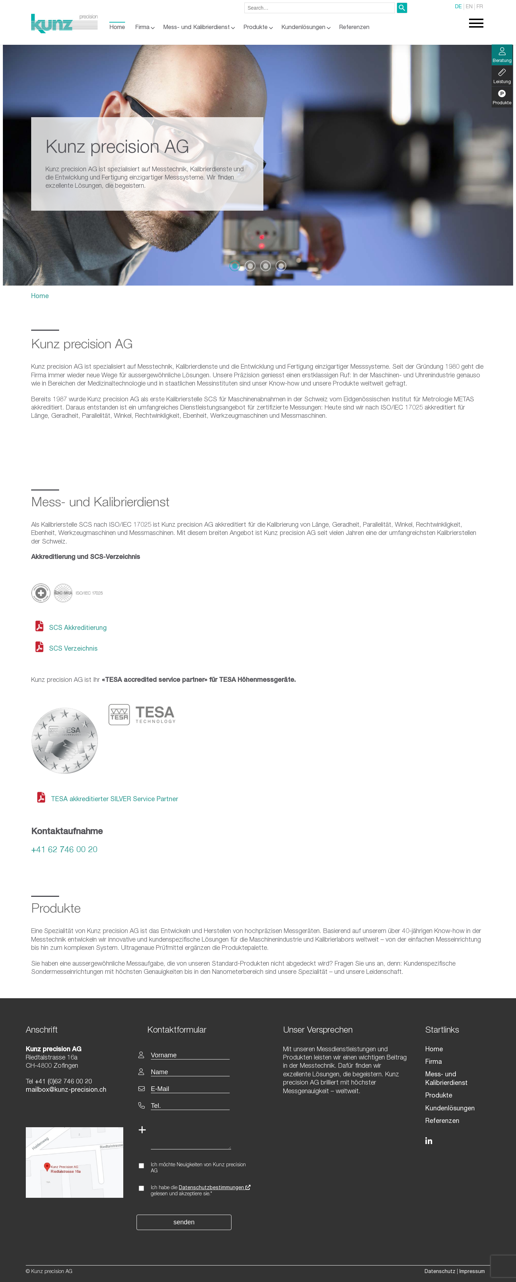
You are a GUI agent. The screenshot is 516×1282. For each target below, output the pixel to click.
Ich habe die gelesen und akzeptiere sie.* (200, 1191)
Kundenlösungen (303, 28)
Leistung (502, 77)
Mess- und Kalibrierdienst (196, 28)
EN (469, 7)
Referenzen (354, 28)
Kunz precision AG (82, 345)
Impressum (472, 1271)
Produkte (255, 28)
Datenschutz (440, 1271)
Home (117, 28)
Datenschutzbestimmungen (214, 1188)
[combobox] (319, 8)
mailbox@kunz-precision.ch (66, 1090)
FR (480, 7)
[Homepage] (64, 32)
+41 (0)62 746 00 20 (62, 1082)
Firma (142, 28)
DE (458, 7)
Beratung (502, 55)
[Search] (402, 8)
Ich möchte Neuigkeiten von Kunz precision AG (198, 1168)
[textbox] (200, 1030)
